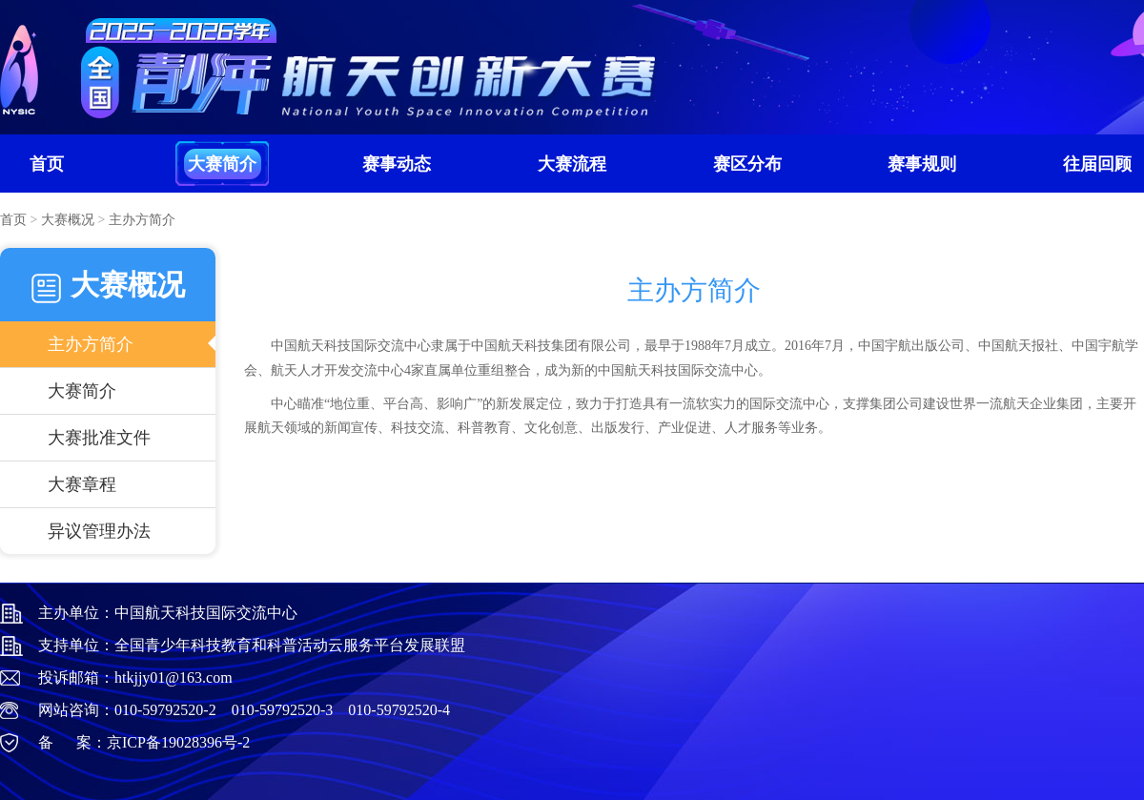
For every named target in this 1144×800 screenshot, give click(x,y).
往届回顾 (1097, 164)
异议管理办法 (99, 531)
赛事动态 (396, 164)
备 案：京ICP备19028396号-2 (144, 742)
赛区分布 (747, 164)
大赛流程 (572, 164)
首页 (47, 164)
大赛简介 (222, 164)
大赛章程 (82, 484)
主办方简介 (90, 344)
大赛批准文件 (99, 437)
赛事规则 (922, 164)
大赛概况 (67, 220)
